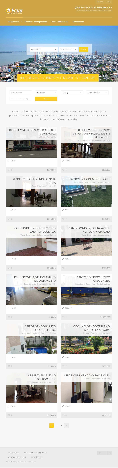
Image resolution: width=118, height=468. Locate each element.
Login (108, 2)
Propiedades (13, 21)
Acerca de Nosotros (60, 21)
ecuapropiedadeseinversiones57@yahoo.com (94, 10)
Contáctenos (78, 21)
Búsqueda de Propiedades (36, 21)
